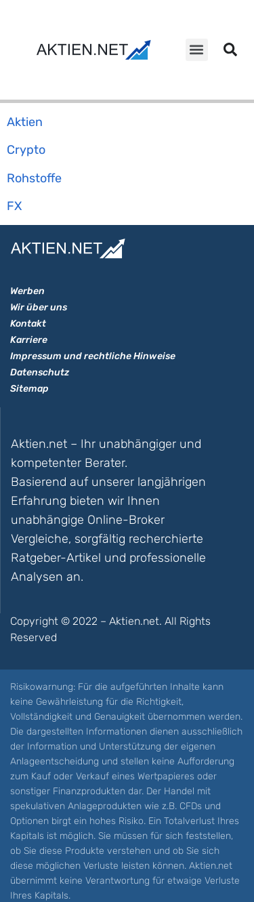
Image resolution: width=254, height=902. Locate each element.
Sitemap (29, 388)
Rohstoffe (34, 178)
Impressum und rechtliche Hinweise (92, 356)
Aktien (25, 122)
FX (14, 206)
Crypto (26, 149)
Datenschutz (39, 372)
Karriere (28, 340)
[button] (197, 50)
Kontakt (28, 323)
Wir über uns (38, 307)
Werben (27, 291)
